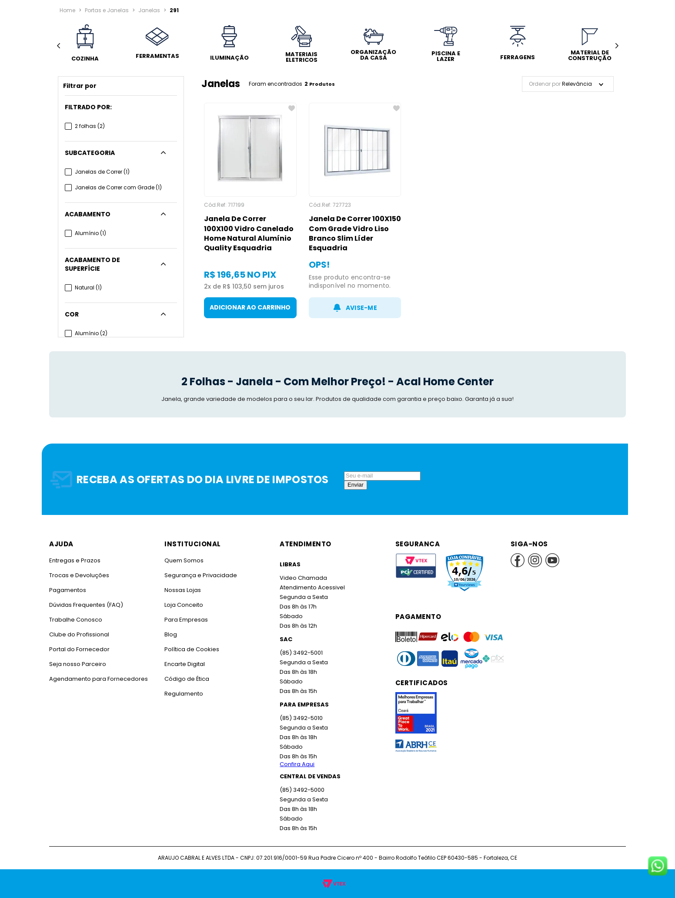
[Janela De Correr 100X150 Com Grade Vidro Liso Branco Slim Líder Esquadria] (355, 210)
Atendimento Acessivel (311, 587)
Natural (88, 279)
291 (172, 10)
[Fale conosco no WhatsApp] (657, 866)
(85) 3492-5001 (300, 653)
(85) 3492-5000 (302, 790)
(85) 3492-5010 (300, 718)
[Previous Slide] (58, 46)
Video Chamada (303, 578)
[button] (121, 107)
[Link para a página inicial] (67, 10)
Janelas (147, 10)
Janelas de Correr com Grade (117, 187)
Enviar (356, 484)
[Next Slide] (616, 46)
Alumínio (90, 233)
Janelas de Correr (102, 171)
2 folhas (89, 126)
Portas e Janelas (106, 10)
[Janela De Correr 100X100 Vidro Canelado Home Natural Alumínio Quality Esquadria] (250, 210)
